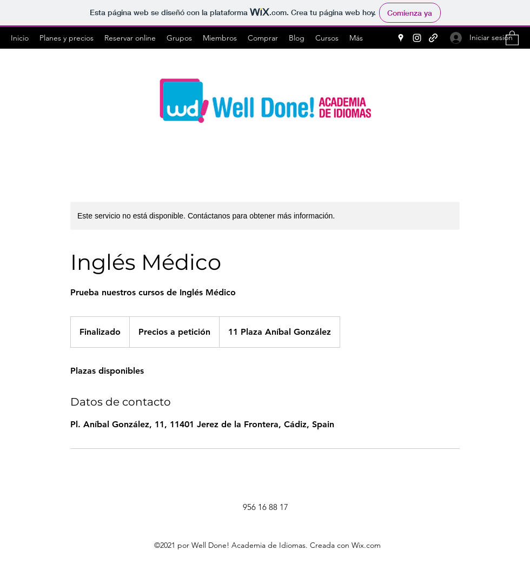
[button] (512, 37)
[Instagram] (417, 37)
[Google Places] (400, 37)
